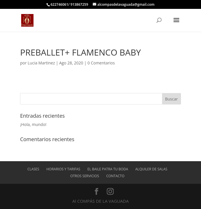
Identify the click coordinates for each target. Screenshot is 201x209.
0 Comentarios (101, 63)
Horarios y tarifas (63, 169)
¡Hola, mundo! (33, 124)
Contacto (115, 175)
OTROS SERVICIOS (84, 175)
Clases (33, 169)
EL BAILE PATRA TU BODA (107, 169)
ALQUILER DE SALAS (151, 169)
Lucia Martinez (41, 63)
